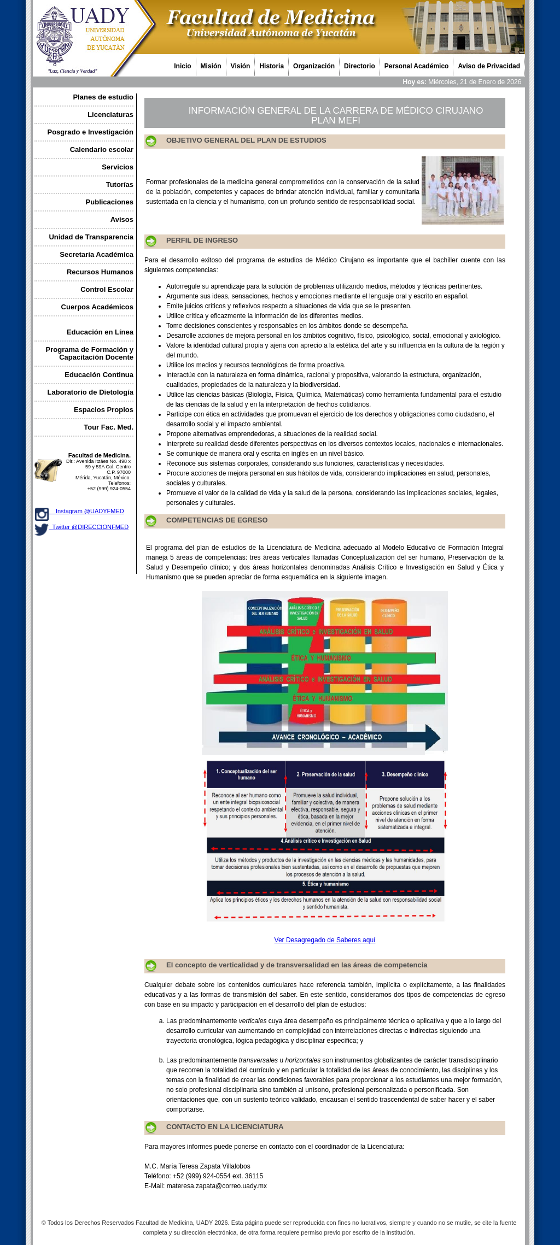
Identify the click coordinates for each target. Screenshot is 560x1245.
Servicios (117, 167)
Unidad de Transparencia (91, 237)
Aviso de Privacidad (489, 66)
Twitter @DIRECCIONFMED (89, 527)
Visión (240, 66)
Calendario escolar (101, 149)
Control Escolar (106, 289)
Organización (314, 66)
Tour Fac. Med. (108, 427)
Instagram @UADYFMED (86, 511)
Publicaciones (109, 202)
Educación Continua (99, 375)
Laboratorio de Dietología (90, 392)
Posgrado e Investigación (91, 132)
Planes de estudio (103, 97)
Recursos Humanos (100, 272)
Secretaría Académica (96, 254)
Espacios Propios (103, 410)
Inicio (182, 66)
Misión (211, 66)
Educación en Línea (100, 332)
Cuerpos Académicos (97, 307)
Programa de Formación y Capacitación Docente (89, 353)
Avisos (121, 219)
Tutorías (119, 184)
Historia (271, 66)
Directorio (359, 66)
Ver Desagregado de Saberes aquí (325, 940)
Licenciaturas (110, 114)
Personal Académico (416, 66)
